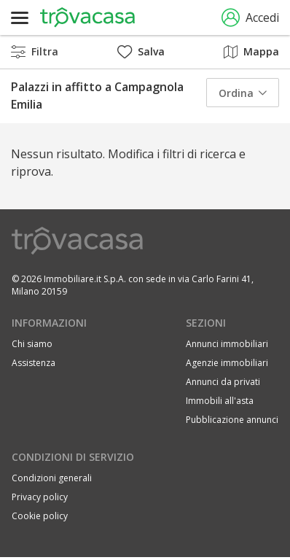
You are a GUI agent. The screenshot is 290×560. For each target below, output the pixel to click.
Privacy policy (40, 497)
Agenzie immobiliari (227, 363)
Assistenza (33, 363)
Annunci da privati (223, 382)
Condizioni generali (52, 478)
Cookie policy (40, 516)
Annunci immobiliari (227, 344)
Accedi (250, 18)
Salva (141, 51)
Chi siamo (32, 344)
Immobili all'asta (220, 400)
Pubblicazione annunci (232, 419)
